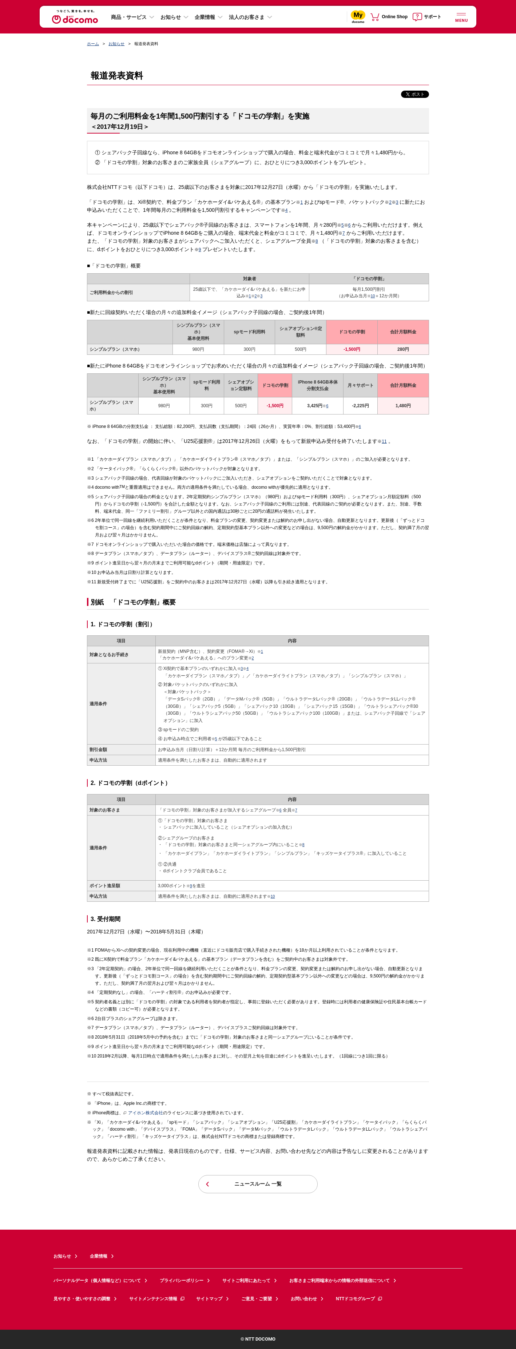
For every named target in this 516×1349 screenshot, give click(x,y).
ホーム (93, 43)
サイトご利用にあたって (246, 1280)
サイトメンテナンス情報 (157, 1299)
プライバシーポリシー (181, 1280)
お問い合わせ (304, 1298)
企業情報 (205, 17)
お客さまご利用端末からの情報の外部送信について (339, 1280)
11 (384, 441)
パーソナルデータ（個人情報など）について (97, 1280)
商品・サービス (129, 17)
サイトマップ (209, 1298)
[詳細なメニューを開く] (461, 17)
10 (373, 296)
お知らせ (170, 17)
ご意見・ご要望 (256, 1298)
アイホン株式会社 (143, 1113)
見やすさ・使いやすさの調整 (81, 1298)
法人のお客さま (247, 17)
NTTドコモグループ (359, 1299)
